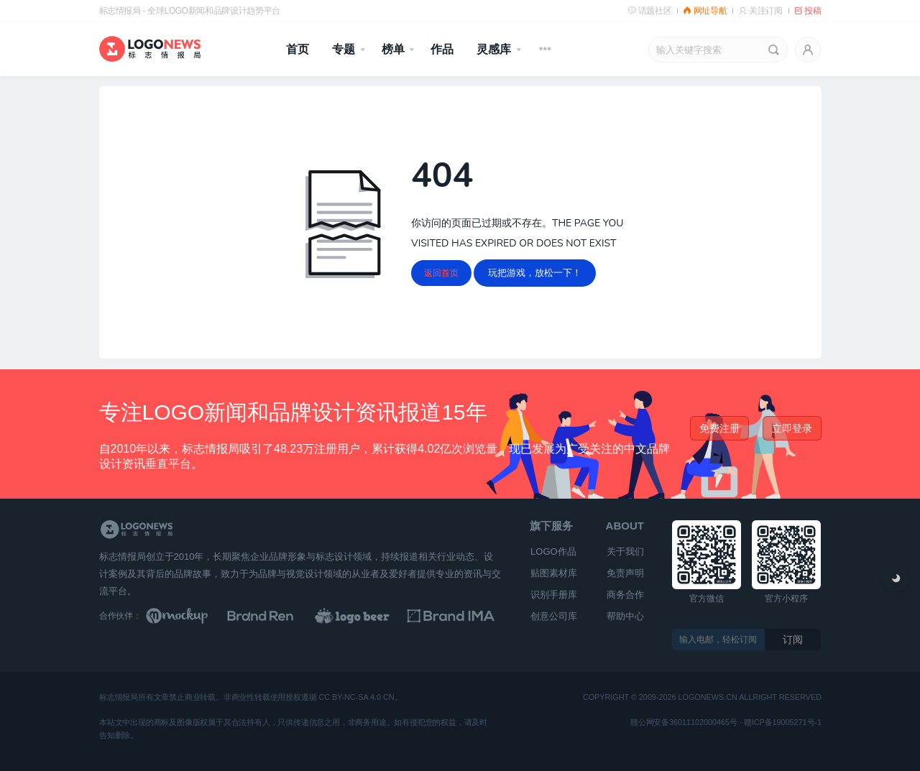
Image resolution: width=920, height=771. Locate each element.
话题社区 (649, 11)
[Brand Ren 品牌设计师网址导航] (278, 616)
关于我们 (625, 551)
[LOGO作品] (368, 616)
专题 (343, 49)
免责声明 (625, 573)
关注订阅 (760, 11)
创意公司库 (553, 616)
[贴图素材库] (190, 616)
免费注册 (719, 428)
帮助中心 (625, 616)
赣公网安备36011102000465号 (683, 722)
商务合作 (625, 594)
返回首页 (441, 273)
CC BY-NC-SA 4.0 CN (356, 698)
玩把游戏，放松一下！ (534, 272)
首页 (297, 49)
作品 (442, 49)
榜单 (393, 49)
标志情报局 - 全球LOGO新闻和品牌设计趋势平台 (189, 11)
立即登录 (792, 428)
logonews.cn (707, 698)
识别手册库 (553, 594)
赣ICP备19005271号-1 (782, 722)
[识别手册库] (457, 616)
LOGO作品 (553, 551)
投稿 (808, 11)
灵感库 (494, 49)
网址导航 (705, 11)
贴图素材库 (553, 573)
